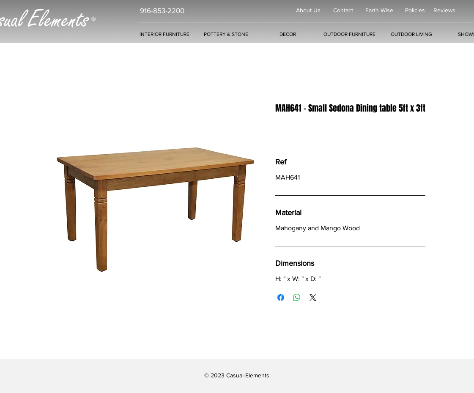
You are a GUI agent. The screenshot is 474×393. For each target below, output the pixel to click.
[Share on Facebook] (281, 297)
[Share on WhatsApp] (297, 297)
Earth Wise (379, 10)
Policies (415, 10)
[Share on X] (313, 297)
